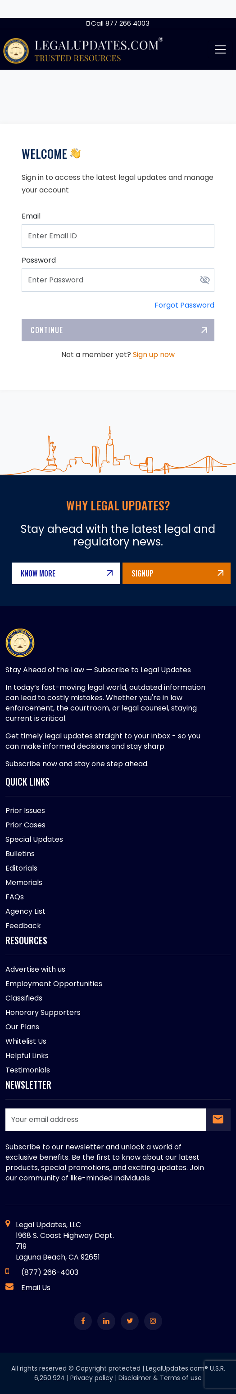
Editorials (21, 868)
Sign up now (154, 354)
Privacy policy (91, 1377)
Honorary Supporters (43, 1012)
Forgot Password (184, 305)
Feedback (23, 925)
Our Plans (22, 1027)
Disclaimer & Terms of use (160, 1377)
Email (31, 216)
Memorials (23, 882)
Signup (143, 573)
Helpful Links (27, 1055)
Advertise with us (35, 969)
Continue (47, 330)
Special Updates (34, 839)
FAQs (14, 897)
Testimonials (27, 1070)
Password (39, 260)
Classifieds (23, 998)
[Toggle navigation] (220, 49)
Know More (38, 573)
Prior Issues (25, 810)
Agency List (25, 911)
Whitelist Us (25, 1041)
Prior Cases (25, 825)
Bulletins (20, 854)
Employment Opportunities (53, 983)
